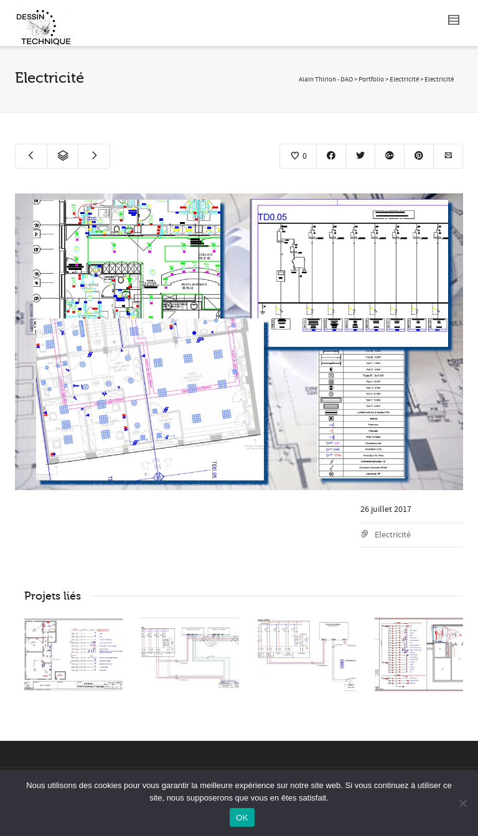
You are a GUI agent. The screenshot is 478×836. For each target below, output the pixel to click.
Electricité (393, 535)
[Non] (462, 803)
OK (242, 817)
